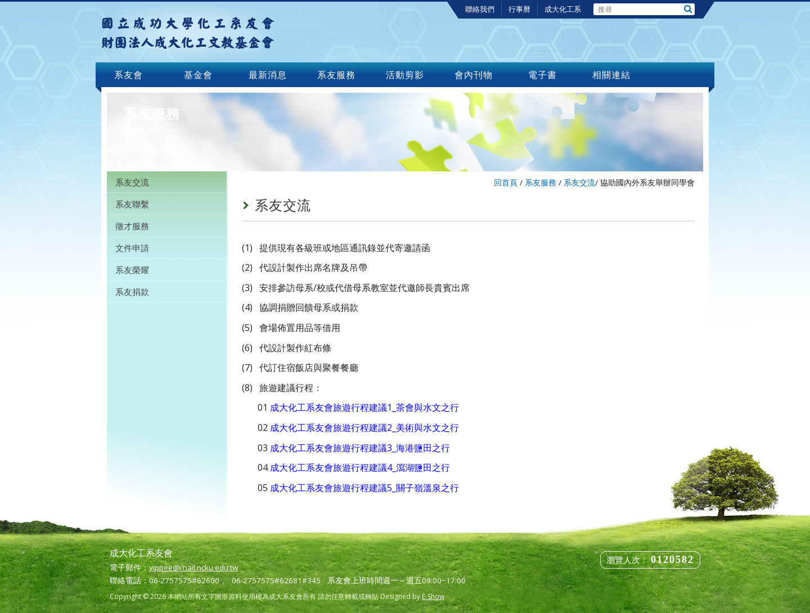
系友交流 (132, 182)
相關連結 (611, 75)
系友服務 (336, 75)
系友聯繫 (132, 204)
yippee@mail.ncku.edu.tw (193, 567)
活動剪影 (405, 75)
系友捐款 (132, 291)
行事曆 (519, 9)
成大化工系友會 (187, 32)
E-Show (433, 596)
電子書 (542, 75)
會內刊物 (473, 75)
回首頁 (506, 183)
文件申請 (132, 247)
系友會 (130, 75)
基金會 (198, 75)
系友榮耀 (132, 269)
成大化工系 (562, 9)
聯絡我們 (479, 9)
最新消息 (268, 75)
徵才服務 (132, 225)
